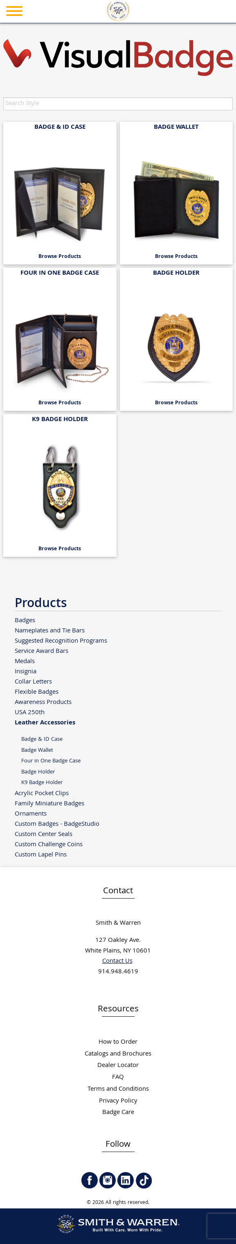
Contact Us (117, 961)
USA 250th (30, 712)
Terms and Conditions (118, 1089)
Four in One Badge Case (51, 761)
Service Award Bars (41, 651)
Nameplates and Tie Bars (50, 630)
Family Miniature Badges (49, 803)
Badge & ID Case (42, 739)
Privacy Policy (118, 1101)
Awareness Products (43, 702)
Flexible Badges (36, 692)
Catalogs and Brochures (118, 1054)
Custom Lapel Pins (41, 854)
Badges (25, 620)
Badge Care (118, 1112)
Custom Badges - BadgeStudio (57, 824)
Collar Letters (33, 681)
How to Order (118, 1042)
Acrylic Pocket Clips (42, 793)
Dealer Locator (118, 1065)
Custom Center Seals (43, 834)
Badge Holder (38, 772)
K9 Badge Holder (42, 782)
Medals (25, 661)
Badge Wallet (37, 750)
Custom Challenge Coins (49, 844)
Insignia (25, 671)
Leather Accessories (45, 722)
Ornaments (31, 813)
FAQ (118, 1077)
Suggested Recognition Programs (61, 641)
